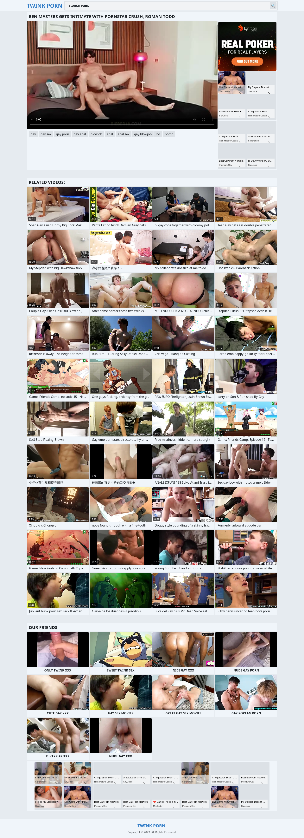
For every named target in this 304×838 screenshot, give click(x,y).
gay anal (80, 134)
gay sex (46, 134)
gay (33, 134)
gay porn (62, 134)
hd (158, 134)
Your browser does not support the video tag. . (122, 75)
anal (110, 134)
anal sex (124, 134)
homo (169, 134)
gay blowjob (143, 134)
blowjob (96, 134)
